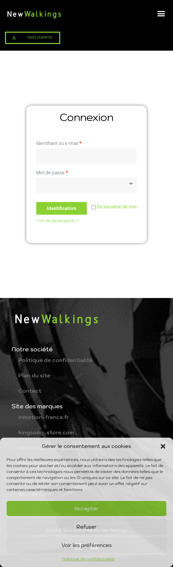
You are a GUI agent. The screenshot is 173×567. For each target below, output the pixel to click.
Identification (61, 208)
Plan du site (34, 375)
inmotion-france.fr (43, 417)
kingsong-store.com (46, 432)
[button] (163, 446)
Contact (29, 390)
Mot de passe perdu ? (57, 220)
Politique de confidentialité (88, 558)
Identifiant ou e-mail (59, 143)
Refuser (86, 527)
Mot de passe (52, 172)
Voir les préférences (87, 545)
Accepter (86, 508)
